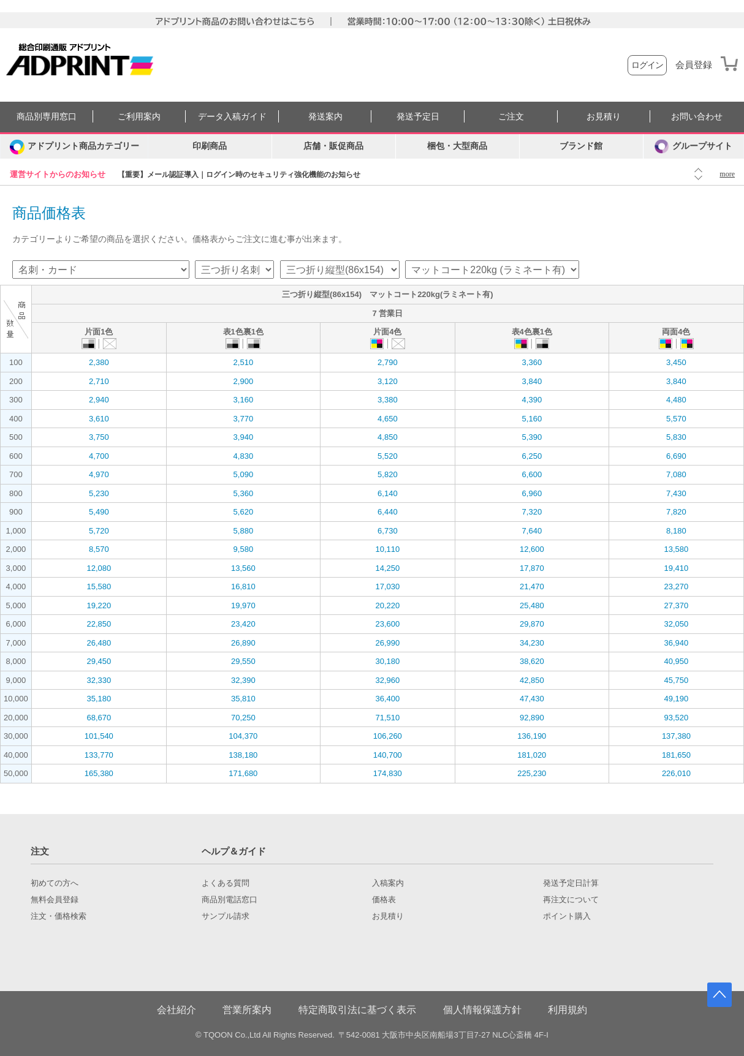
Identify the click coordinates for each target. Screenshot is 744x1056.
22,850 (98, 623)
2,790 (388, 362)
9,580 (243, 549)
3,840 (532, 381)
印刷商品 (209, 146)
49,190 (676, 698)
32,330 (98, 680)
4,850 (388, 437)
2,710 (99, 381)
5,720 (99, 530)
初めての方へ (54, 883)
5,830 (676, 437)
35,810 (243, 698)
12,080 (98, 568)
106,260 (387, 736)
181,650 (676, 755)
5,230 (99, 493)
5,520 (388, 456)
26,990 (387, 642)
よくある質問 (225, 883)
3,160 (243, 399)
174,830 (387, 773)
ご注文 (511, 116)
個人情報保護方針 (482, 1010)
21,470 (532, 586)
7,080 (676, 474)
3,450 (676, 362)
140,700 (387, 755)
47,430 (532, 698)
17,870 (532, 568)
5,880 (243, 530)
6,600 (532, 474)
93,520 (676, 717)
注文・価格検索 (58, 916)
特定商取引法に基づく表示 (357, 1010)
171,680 (243, 773)
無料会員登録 (54, 900)
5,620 (243, 511)
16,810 (243, 586)
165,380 (99, 773)
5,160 (532, 418)
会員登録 (693, 65)
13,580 (676, 549)
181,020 (531, 755)
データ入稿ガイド (232, 116)
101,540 (99, 736)
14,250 (387, 568)
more (727, 174)
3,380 (388, 399)
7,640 (532, 530)
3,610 (99, 418)
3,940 (243, 437)
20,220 (387, 605)
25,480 (532, 605)
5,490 (99, 511)
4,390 (532, 399)
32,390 (243, 680)
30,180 (387, 661)
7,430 (676, 493)
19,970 (243, 605)
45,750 (676, 680)
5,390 (532, 437)
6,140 (388, 493)
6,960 (532, 493)
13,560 (243, 568)
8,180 (676, 530)
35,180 (98, 698)
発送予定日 (418, 116)
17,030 (387, 586)
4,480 (676, 399)
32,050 (676, 623)
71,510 (387, 717)
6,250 (532, 456)
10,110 (387, 549)
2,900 (243, 381)
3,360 (532, 362)
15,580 (98, 586)
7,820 (676, 511)
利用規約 (567, 1010)
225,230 (531, 773)
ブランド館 (581, 146)
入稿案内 (388, 883)
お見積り (603, 116)
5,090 (243, 474)
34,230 (532, 642)
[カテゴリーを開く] (74, 146)
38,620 (532, 661)
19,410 (676, 568)
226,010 (676, 773)
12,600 (532, 549)
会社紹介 (176, 1010)
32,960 (387, 680)
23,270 (676, 586)
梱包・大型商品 (457, 146)
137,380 (676, 736)
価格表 (384, 900)
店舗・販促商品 (333, 146)
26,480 (98, 642)
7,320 (532, 511)
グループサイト (693, 146)
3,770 (243, 418)
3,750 (99, 437)
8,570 (99, 549)
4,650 (388, 418)
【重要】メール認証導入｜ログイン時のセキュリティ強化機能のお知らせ (239, 174)
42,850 (532, 680)
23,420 (243, 623)
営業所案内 (246, 1010)
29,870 (532, 623)
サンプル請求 (225, 916)
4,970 (99, 474)
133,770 (99, 755)
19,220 (98, 605)
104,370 (243, 736)
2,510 (243, 362)
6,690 (676, 456)
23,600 (387, 623)
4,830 (243, 456)
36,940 (676, 642)
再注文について (571, 900)
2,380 (99, 362)
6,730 (388, 530)
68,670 (98, 717)
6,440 (388, 511)
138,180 (243, 755)
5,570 (676, 418)
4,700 (99, 456)
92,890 (532, 717)
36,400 (387, 698)
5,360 (243, 493)
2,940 (99, 399)
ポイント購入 (567, 916)
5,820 (388, 474)
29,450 (98, 661)
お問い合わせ (697, 116)
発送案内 (325, 116)
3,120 (388, 381)
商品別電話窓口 (229, 900)
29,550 (243, 661)
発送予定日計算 (571, 883)
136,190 (531, 736)
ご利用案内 (139, 116)
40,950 (676, 661)
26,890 (243, 642)
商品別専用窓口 (47, 116)
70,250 (243, 717)
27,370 (676, 605)
